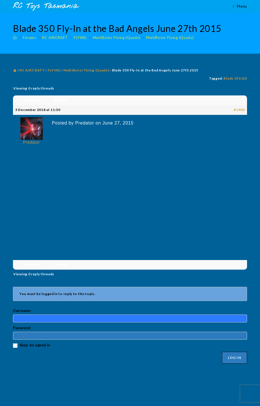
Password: (22, 328)
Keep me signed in (35, 345)
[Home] (15, 37)
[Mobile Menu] (240, 6)
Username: (22, 310)
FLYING (54, 70)
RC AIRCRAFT (32, 70)
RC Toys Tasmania (45, 6)
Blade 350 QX (235, 78)
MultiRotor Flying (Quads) (170, 37)
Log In (234, 357)
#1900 (239, 110)
